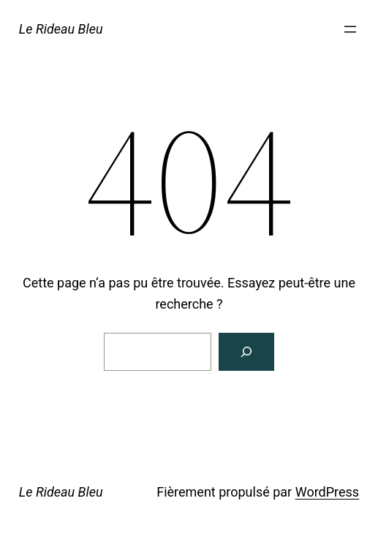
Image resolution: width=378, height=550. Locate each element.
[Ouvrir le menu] (350, 29)
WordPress (327, 492)
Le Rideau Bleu (61, 29)
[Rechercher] (246, 352)
